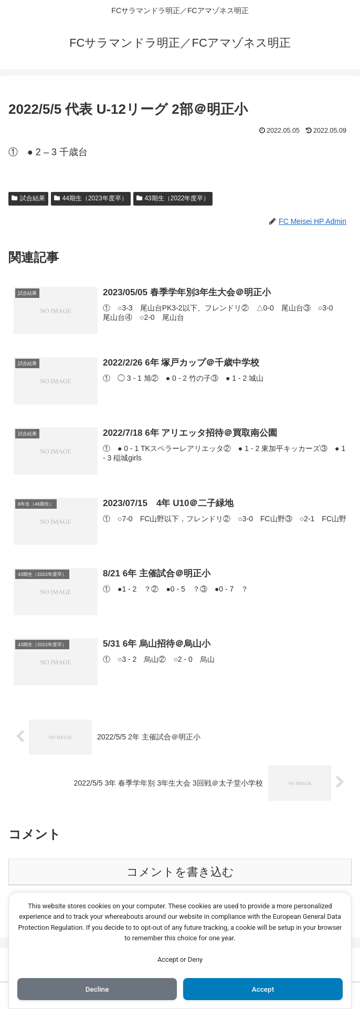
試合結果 (28, 198)
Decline (97, 988)
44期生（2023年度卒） (91, 198)
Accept (262, 988)
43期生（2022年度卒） (173, 198)
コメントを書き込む (180, 871)
